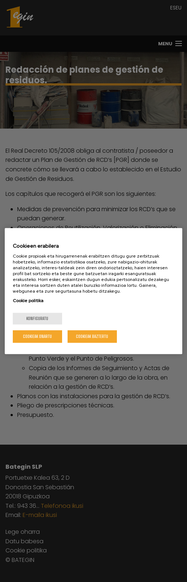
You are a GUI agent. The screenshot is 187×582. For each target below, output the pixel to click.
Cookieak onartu (37, 336)
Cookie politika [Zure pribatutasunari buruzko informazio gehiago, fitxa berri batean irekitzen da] (28, 301)
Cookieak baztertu (92, 336)
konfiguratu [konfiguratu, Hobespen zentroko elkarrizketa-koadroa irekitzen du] (37, 318)
